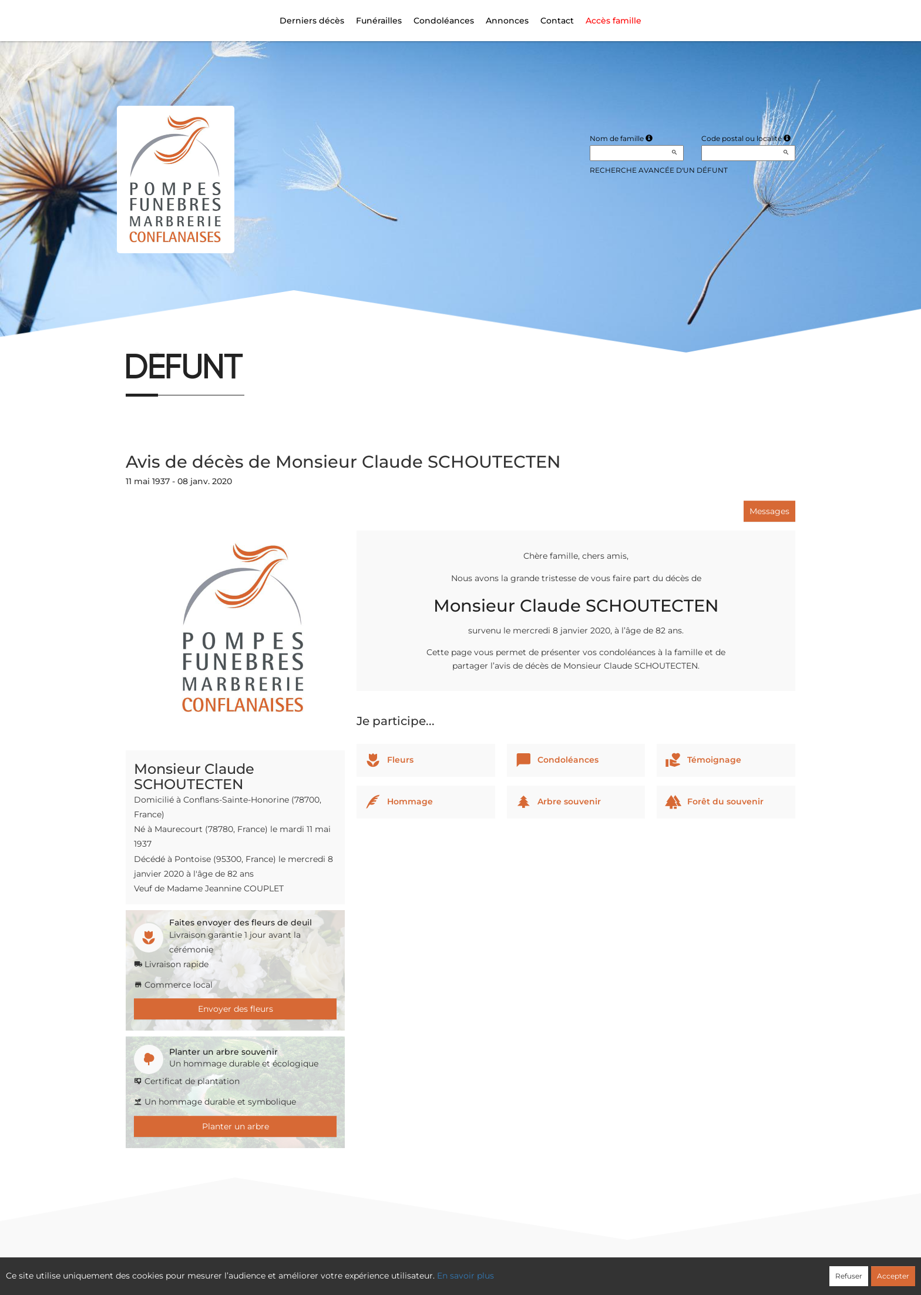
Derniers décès (312, 20)
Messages (769, 511)
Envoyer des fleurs (235, 1009)
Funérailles (379, 20)
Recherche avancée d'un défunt (659, 170)
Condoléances (444, 20)
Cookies (509, 1269)
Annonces (507, 20)
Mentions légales (567, 1269)
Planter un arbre (235, 1126)
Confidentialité (455, 1269)
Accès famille (613, 20)
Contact (557, 20)
